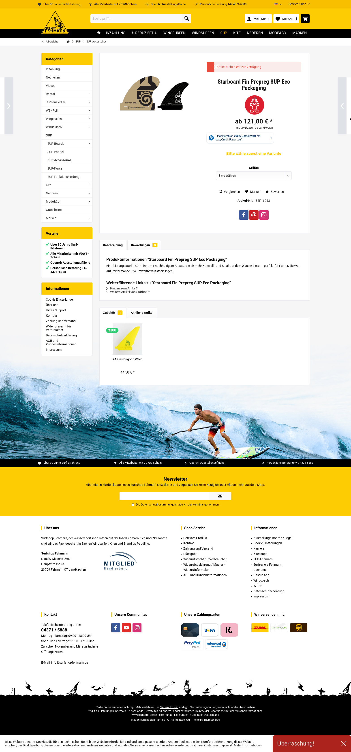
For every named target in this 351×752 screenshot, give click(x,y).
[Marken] (299, 33)
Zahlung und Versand (61, 321)
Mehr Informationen (248, 745)
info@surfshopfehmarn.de (69, 662)
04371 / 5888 (54, 630)
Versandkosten (169, 707)
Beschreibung (113, 245)
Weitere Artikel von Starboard (128, 292)
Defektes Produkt (195, 538)
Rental (50, 94)
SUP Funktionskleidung (63, 176)
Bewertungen (144, 245)
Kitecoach (260, 554)
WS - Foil (52, 110)
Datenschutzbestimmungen (158, 504)
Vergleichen (229, 191)
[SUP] (223, 33)
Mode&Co (53, 201)
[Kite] (237, 33)
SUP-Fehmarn (263, 559)
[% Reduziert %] (144, 33)
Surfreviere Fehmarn (267, 564)
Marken (51, 218)
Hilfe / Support (56, 310)
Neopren (52, 193)
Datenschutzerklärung (61, 335)
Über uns (52, 305)
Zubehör (112, 312)
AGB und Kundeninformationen (61, 342)
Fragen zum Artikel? (122, 288)
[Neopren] (255, 33)
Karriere (258, 548)
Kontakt (51, 315)
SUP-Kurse (54, 168)
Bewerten (274, 191)
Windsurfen (54, 127)
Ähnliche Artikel (142, 312)
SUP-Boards (55, 143)
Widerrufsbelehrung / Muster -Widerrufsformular (204, 567)
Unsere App (261, 575)
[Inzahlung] (115, 33)
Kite (48, 185)
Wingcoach (261, 580)
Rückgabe (190, 554)
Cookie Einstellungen (60, 299)
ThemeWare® (212, 719)
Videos (50, 85)
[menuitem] (297, 4)
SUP (49, 135)
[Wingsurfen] (174, 33)
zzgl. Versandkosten (260, 127)
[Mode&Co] (277, 33)
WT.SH (258, 586)
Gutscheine (54, 210)
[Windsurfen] (203, 33)
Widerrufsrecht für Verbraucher (58, 328)
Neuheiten (53, 77)
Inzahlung (53, 69)
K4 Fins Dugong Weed (127, 359)
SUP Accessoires (59, 160)
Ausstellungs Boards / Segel (272, 538)
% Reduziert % (55, 102)
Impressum (54, 349)
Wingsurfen (54, 119)
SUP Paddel (55, 152)
